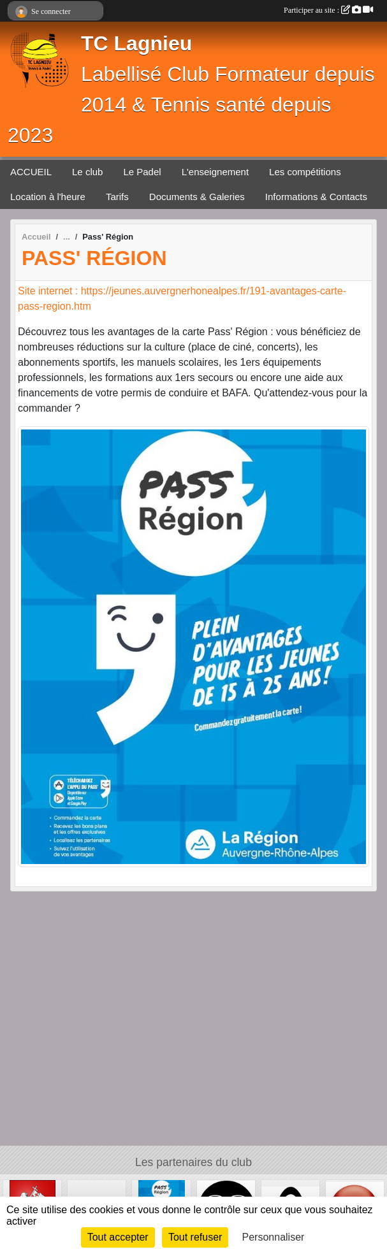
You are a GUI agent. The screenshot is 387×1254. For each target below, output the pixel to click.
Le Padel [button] (142, 171)
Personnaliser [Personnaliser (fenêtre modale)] (273, 1237)
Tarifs (117, 196)
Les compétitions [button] (305, 171)
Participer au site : (328, 10)
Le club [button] (87, 171)
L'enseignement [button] (215, 171)
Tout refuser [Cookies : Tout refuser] (195, 1237)
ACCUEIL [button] (31, 171)
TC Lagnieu (136, 43)
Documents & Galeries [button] (197, 196)
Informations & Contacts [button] (316, 196)
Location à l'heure (47, 196)
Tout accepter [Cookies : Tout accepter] (118, 1237)
